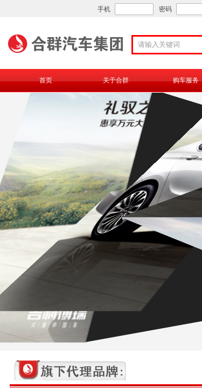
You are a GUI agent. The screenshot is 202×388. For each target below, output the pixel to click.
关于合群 (116, 80)
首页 (45, 80)
